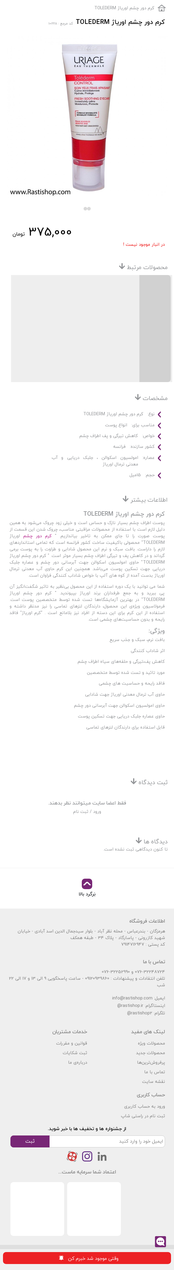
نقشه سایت (153, 1082)
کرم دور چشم (36, 536)
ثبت (30, 1141)
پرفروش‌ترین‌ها (151, 1063)
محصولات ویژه (151, 1043)
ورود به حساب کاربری (144, 1106)
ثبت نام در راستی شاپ (143, 1116)
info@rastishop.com (132, 998)
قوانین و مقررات (71, 1043)
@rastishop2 (139, 1013)
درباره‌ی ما (77, 1063)
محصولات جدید (150, 1053)
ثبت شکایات (75, 1053)
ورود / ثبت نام (87, 812)
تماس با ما (154, 1072)
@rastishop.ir (130, 1006)
